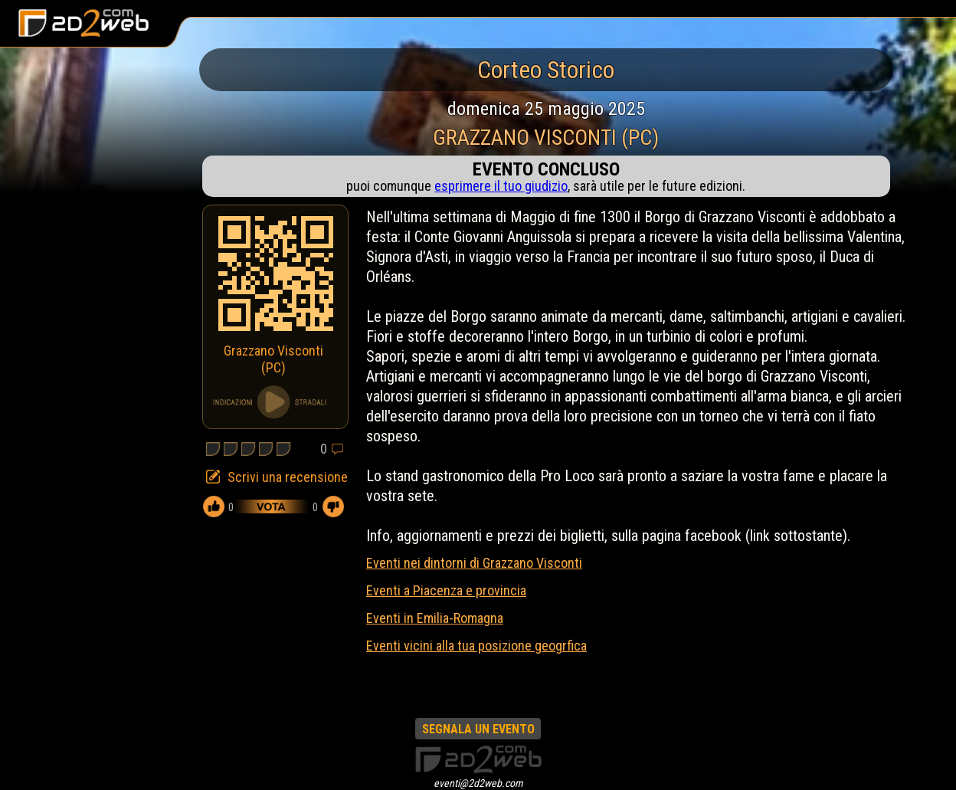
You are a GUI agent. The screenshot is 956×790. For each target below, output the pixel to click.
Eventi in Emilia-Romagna (434, 618)
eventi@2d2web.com (478, 783)
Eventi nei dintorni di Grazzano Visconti (474, 563)
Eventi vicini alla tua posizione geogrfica (476, 646)
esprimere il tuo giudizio (501, 186)
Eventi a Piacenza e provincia (446, 590)
